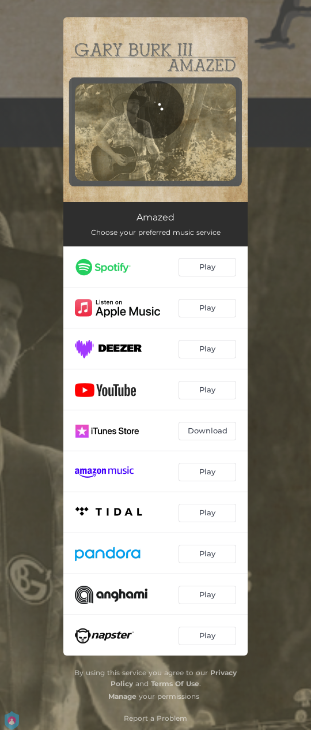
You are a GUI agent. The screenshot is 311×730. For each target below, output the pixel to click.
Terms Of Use (175, 683)
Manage (122, 696)
